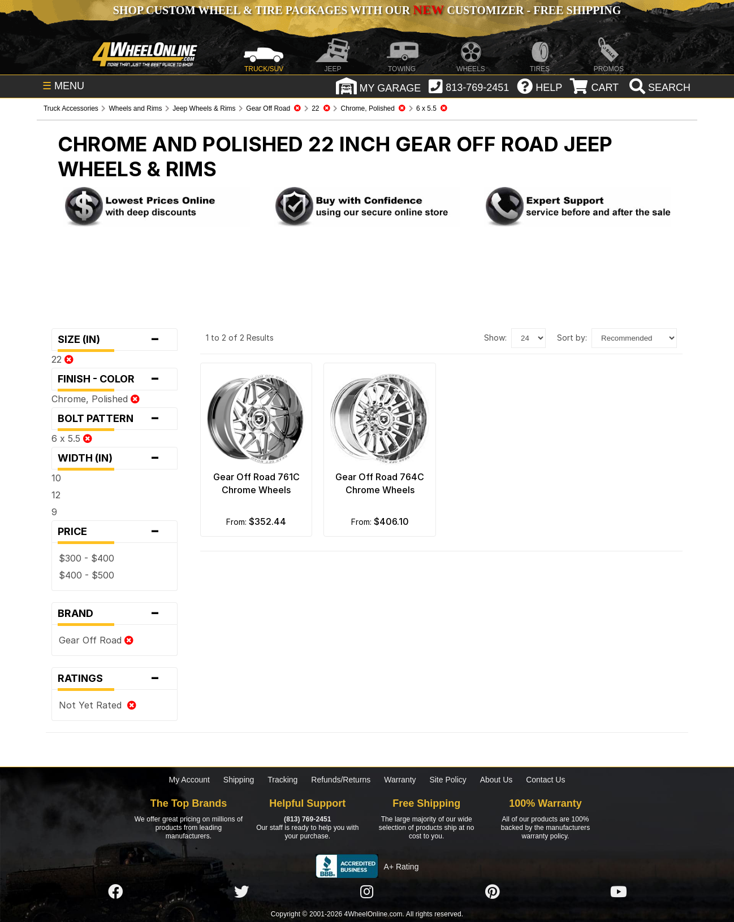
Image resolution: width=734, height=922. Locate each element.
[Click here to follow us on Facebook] (115, 892)
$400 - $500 (86, 575)
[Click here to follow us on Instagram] (367, 892)
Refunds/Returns (340, 779)
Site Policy (447, 779)
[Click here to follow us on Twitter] (241, 892)
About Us (496, 779)
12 (56, 495)
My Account (189, 779)
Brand (114, 613)
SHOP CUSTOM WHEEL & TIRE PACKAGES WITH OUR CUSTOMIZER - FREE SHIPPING (367, 10)
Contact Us (545, 779)
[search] (658, 87)
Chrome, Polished (95, 399)
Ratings (114, 678)
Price (114, 531)
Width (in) (114, 458)
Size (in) (114, 339)
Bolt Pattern (114, 418)
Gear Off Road (96, 640)
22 (62, 359)
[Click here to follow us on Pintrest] (492, 892)
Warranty (400, 779)
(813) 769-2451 (307, 819)
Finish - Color (114, 379)
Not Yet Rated (97, 705)
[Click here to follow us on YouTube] (618, 892)
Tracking (282, 779)
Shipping (238, 779)
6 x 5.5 (71, 438)
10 (56, 478)
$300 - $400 (86, 558)
